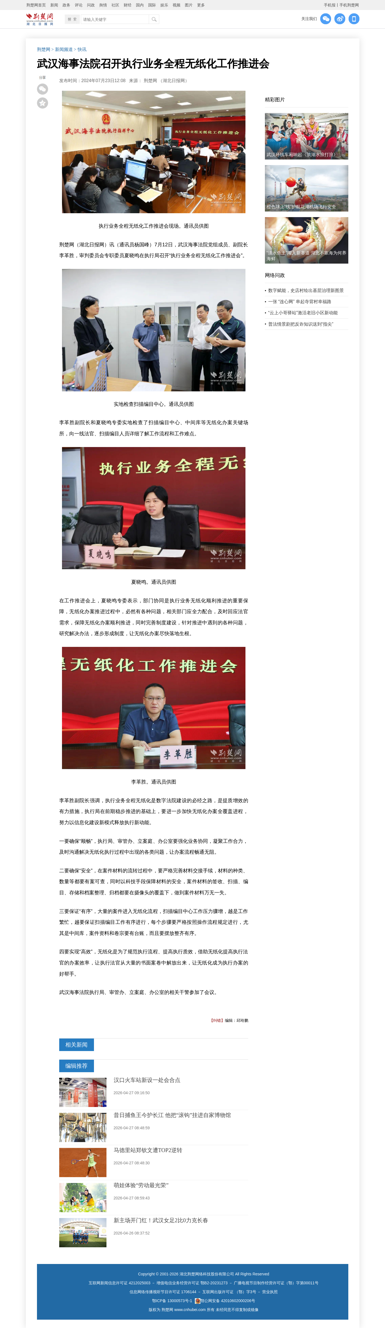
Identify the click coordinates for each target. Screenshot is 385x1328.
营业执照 (270, 1292)
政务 (66, 5)
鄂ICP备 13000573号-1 (172, 1300)
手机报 (330, 5)
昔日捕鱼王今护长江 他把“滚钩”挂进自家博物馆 (172, 1115)
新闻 (54, 5)
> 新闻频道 (62, 49)
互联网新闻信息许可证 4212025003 (119, 1283)
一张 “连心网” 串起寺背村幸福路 (300, 301)
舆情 (103, 5)
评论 (79, 5)
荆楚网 (43, 49)
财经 (127, 5)
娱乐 (164, 5)
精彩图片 (275, 99)
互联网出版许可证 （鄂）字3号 (229, 1292)
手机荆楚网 (349, 5)
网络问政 (275, 275)
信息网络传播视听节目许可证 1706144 (163, 1292)
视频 (176, 5)
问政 (91, 5)
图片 (189, 5)
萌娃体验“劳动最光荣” (141, 1185)
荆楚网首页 (36, 5)
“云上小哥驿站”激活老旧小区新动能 (303, 312)
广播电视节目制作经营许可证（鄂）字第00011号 (276, 1283)
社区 (115, 5)
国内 (140, 5)
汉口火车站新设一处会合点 (147, 1080)
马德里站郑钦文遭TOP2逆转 (148, 1150)
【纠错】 (217, 1020)
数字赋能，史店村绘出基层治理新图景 (306, 290)
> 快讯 (80, 49)
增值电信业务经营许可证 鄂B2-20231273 (192, 1283)
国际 (152, 5)
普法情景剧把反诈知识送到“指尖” (301, 324)
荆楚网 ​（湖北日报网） (166, 80)
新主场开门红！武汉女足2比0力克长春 (161, 1220)
